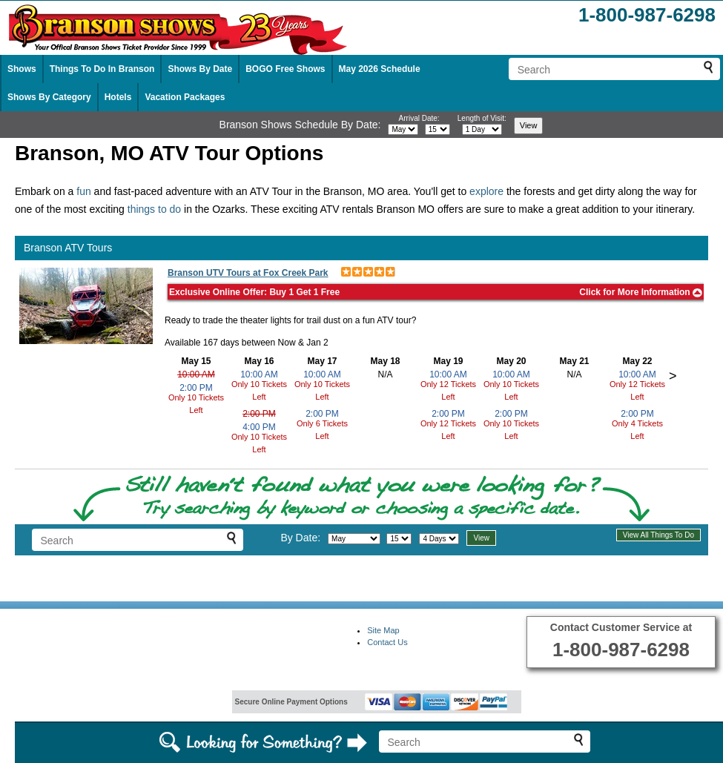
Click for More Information (640, 292)
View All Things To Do (658, 535)
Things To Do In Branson (102, 69)
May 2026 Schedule (379, 69)
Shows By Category (49, 97)
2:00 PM (196, 388)
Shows (21, 69)
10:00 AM (196, 374)
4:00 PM (259, 427)
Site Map (383, 630)
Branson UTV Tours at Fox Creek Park (248, 273)
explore (486, 191)
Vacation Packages (185, 97)
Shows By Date (200, 69)
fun (83, 191)
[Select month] (403, 129)
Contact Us (387, 642)
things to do (154, 209)
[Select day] (437, 129)
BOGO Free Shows (285, 69)
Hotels (118, 97)
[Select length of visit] (482, 129)
